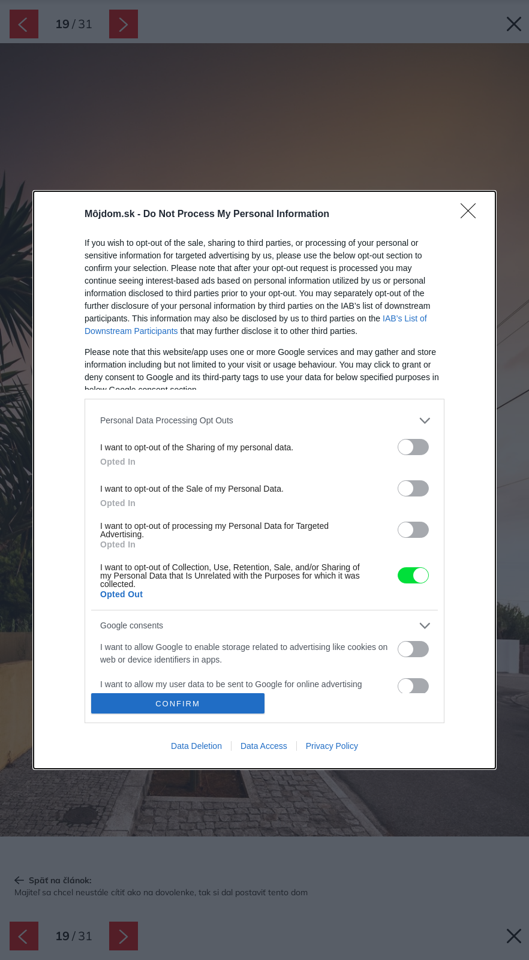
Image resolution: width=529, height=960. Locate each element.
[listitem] (264, 420)
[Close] (472, 214)
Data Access (264, 746)
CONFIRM (177, 703)
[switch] (413, 447)
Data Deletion (196, 746)
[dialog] (264, 480)
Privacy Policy (332, 746)
